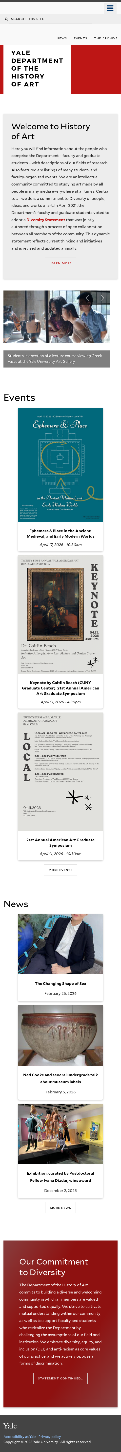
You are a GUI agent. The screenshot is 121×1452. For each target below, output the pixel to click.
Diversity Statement (45, 219)
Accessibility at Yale (19, 1437)
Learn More (60, 263)
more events (60, 870)
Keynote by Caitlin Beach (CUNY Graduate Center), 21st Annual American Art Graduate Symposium (60, 688)
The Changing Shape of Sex (60, 983)
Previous (87, 297)
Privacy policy (50, 1437)
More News (60, 1207)
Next (102, 297)
